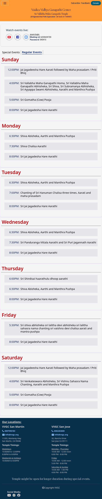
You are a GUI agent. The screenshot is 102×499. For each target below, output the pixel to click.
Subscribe (75, 3)
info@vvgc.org (12, 434)
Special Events (11, 52)
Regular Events (32, 52)
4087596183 (10, 431)
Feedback (85, 3)
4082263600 (59, 431)
